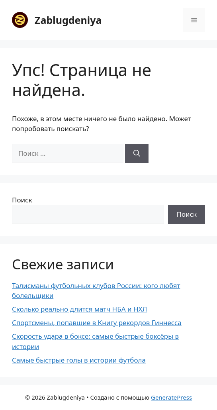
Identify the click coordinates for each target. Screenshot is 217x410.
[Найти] (137, 153)
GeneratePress (171, 397)
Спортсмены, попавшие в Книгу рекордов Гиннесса (97, 322)
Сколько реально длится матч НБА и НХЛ (79, 309)
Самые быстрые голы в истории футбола (79, 360)
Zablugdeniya (68, 20)
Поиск (22, 199)
